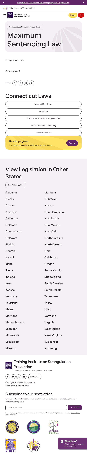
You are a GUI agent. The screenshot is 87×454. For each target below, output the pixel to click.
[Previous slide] (3, 2)
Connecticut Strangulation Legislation (25, 27)
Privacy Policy (11, 385)
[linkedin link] (13, 376)
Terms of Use (23, 385)
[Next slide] (83, 2)
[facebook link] (7, 376)
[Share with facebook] (20, 82)
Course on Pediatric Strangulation (43, 3)
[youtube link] (24, 376)
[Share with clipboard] (31, 82)
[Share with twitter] (14, 82)
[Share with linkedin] (26, 82)
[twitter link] (18, 376)
